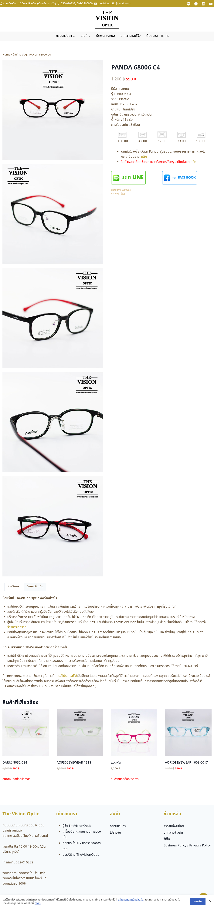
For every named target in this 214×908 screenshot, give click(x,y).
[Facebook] (196, 4)
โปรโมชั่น (115, 832)
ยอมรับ (198, 902)
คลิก (144, 156)
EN (167, 36)
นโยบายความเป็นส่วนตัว (131, 901)
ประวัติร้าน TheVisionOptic (81, 854)
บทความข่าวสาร (174, 832)
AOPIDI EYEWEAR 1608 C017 (186, 762)
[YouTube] (211, 4)
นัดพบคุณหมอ (105, 35)
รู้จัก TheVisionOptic (77, 825)
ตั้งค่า (37, 904)
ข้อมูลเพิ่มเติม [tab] (35, 586)
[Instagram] (203, 4)
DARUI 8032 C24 (14, 762)
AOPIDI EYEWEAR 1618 (74, 762)
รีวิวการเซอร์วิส (16, 627)
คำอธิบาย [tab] (13, 586)
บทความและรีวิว (131, 35)
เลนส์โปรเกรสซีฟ (66, 675)
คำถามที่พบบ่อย (174, 826)
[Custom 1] (188, 4)
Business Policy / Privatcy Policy (187, 845)
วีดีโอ (167, 839)
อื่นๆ (123, 193)
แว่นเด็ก (116, 762)
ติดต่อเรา (152, 35)
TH (162, 36)
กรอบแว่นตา (118, 826)
